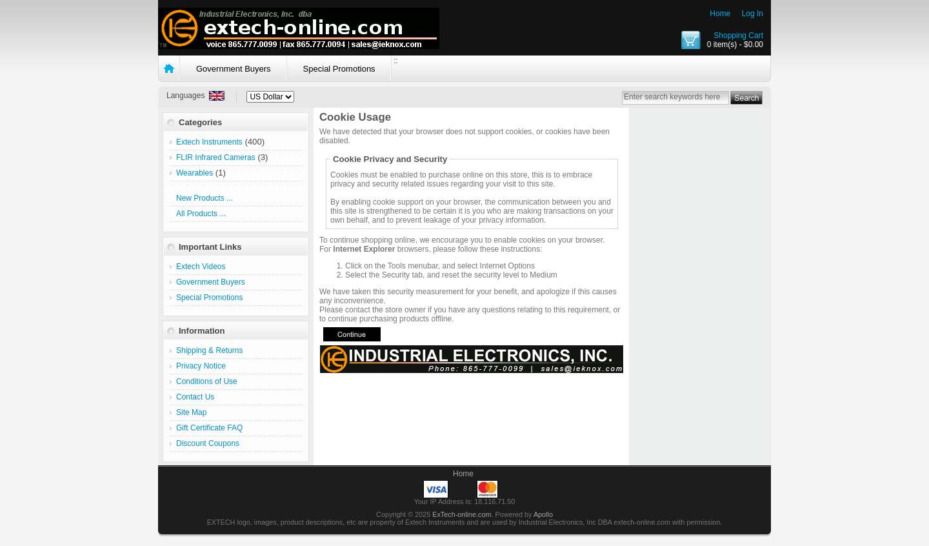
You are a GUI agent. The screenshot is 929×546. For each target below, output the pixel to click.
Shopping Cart (738, 35)
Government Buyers (233, 69)
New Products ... (204, 198)
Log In (752, 13)
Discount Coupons (207, 443)
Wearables (194, 172)
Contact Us (195, 396)
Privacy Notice (201, 365)
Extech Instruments (209, 142)
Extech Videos (201, 266)
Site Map (191, 412)
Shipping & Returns (209, 350)
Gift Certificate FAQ (209, 427)
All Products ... (201, 213)
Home (720, 13)
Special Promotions (339, 69)
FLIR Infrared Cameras (215, 157)
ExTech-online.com (461, 514)
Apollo (543, 514)
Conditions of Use (206, 381)
